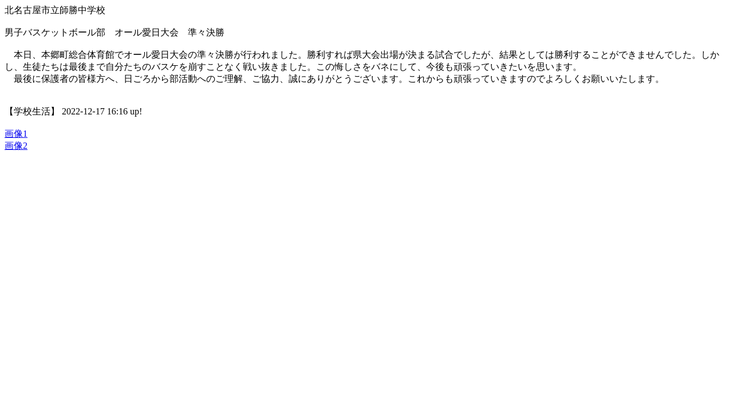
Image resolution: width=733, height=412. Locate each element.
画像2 (16, 145)
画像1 (16, 133)
